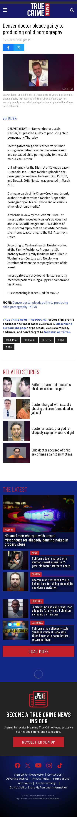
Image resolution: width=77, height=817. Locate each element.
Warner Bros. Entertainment (47, 798)
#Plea (9, 347)
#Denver (46, 340)
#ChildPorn (11, 340)
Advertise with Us (17, 779)
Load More (39, 651)
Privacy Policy (40, 779)
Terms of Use (61, 779)
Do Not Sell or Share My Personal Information (39, 788)
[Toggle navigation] (5, 9)
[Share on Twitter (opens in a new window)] (19, 47)
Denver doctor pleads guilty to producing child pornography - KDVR (35, 305)
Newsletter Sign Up (38, 741)
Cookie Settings (46, 783)
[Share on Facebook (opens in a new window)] (8, 47)
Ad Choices (25, 783)
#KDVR (61, 340)
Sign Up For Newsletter (29, 775)
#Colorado (29, 340)
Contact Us (54, 775)
